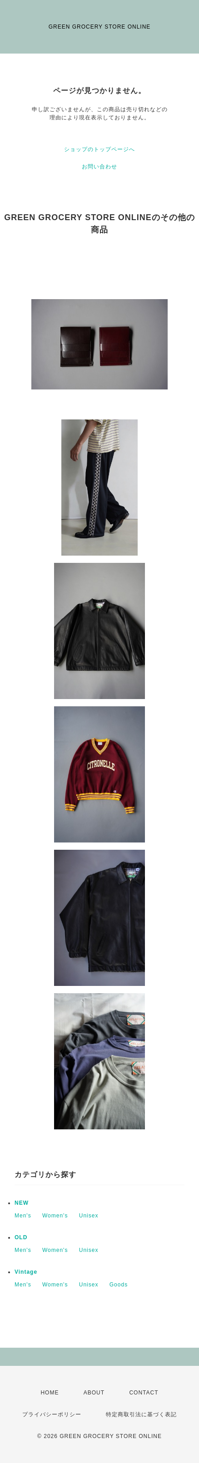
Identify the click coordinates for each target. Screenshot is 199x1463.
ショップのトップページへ (99, 149)
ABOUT (94, 1392)
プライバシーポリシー (51, 1414)
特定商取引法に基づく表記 (141, 1414)
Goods (118, 1284)
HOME (49, 1392)
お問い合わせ (99, 166)
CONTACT (143, 1392)
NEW (22, 1203)
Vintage (26, 1272)
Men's (23, 1215)
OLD (21, 1237)
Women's (55, 1215)
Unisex (89, 1215)
